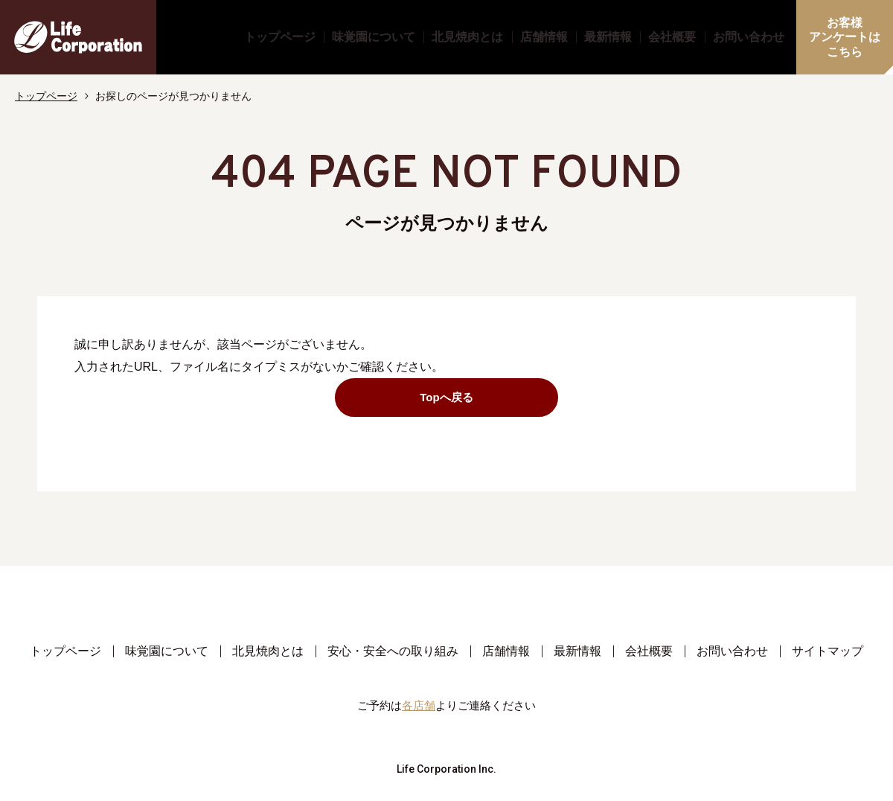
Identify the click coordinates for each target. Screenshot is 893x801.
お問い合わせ (748, 37)
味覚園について (373, 37)
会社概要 (672, 37)
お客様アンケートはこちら (844, 36)
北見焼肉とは (467, 37)
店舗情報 (544, 37)
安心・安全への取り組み (392, 651)
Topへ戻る (482, 397)
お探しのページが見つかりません (173, 96)
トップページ (280, 37)
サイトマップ (827, 651)
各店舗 (418, 705)
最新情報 (608, 37)
